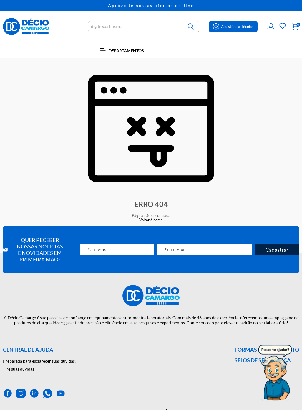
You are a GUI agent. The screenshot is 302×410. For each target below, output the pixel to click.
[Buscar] (191, 26)
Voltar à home (151, 220)
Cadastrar (277, 249)
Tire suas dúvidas (18, 368)
